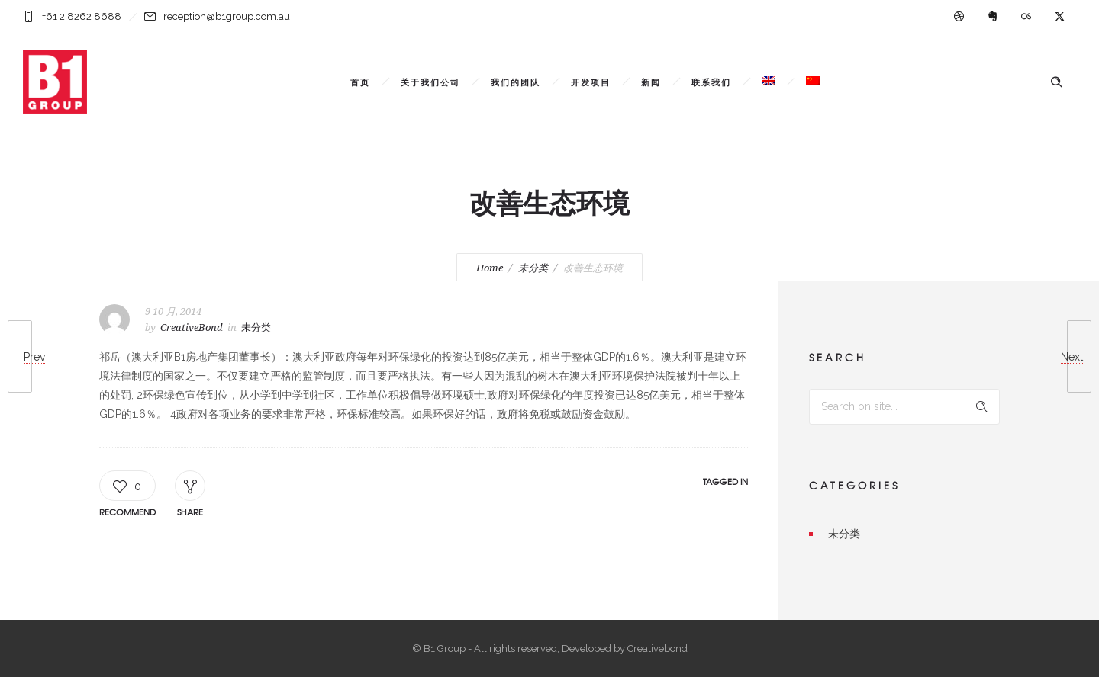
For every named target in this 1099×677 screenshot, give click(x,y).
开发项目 (591, 81)
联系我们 (711, 81)
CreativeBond (191, 327)
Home (489, 268)
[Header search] (1056, 82)
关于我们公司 (430, 81)
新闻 (651, 81)
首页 (360, 81)
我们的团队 (515, 81)
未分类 (533, 268)
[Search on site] (904, 407)
